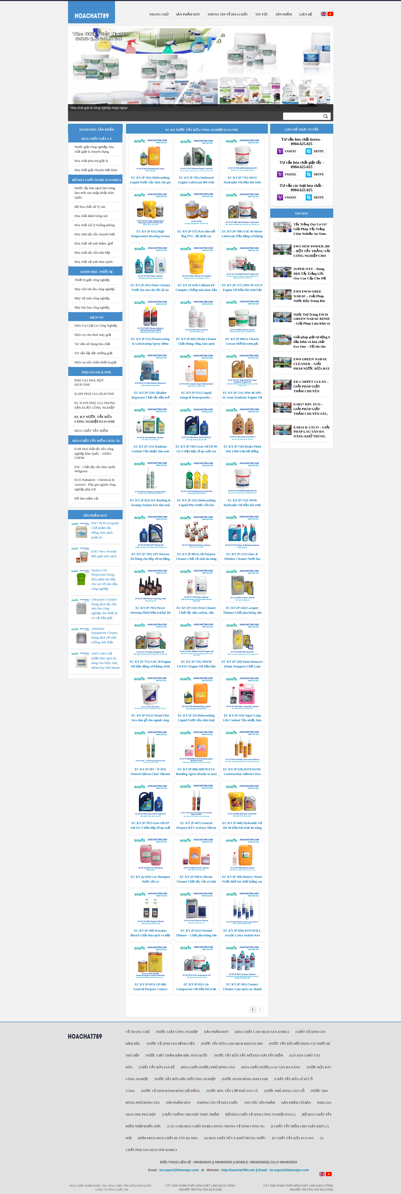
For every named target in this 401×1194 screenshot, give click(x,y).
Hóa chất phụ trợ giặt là (91, 161)
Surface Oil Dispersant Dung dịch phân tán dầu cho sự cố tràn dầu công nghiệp (104, 579)
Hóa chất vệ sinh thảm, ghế (94, 243)
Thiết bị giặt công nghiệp (92, 280)
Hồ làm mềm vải (86, 498)
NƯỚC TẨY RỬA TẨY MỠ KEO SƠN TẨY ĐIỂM (249, 1055)
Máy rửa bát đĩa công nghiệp (95, 289)
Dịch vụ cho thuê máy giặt (93, 335)
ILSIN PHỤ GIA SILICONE (94, 394)
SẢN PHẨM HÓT (217, 1032)
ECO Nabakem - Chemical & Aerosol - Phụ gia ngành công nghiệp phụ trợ (95, 484)
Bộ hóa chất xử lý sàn (90, 207)
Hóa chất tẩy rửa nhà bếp (92, 252)
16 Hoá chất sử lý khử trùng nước (235, 1138)
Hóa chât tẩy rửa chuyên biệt (95, 234)
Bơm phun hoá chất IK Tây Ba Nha (168, 1138)
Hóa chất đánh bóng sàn (91, 216)
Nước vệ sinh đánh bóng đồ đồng (171, 1091)
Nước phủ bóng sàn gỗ (284, 1091)
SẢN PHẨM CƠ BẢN (296, 1103)
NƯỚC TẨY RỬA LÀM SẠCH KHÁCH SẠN (232, 1044)
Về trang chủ (138, 1032)
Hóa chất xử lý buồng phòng (95, 225)
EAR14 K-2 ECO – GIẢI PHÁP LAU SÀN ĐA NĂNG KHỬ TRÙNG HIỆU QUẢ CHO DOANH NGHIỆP (312, 436)
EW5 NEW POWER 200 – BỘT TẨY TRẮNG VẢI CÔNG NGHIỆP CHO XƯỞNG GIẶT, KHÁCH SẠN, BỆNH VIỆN (312, 255)
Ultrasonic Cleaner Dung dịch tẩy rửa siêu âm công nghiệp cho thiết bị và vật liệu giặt (104, 608)
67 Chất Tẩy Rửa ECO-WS (293, 1138)
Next (326, 69)
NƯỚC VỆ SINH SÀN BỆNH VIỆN (171, 1044)
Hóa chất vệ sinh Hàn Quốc (94, 262)
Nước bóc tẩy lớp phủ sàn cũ (232, 1091)
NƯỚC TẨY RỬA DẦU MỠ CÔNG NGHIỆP (185, 1079)
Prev (75, 69)
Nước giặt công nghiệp (177, 1032)
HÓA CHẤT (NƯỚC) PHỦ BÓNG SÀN (208, 1067)
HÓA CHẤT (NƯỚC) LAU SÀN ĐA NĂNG (271, 1067)
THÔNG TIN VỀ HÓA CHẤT (217, 1103)
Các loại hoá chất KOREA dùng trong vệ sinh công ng (216, 1126)
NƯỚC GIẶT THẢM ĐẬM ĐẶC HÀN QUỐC (177, 1055)
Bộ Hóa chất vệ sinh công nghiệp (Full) (260, 1114)
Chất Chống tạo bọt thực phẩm (191, 1114)
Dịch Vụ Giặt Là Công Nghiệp (96, 325)
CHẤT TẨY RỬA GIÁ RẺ (157, 1067)
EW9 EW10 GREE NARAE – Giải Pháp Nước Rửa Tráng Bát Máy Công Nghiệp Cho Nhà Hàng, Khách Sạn (310, 300)
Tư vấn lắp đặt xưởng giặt (94, 353)
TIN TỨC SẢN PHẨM (260, 1103)
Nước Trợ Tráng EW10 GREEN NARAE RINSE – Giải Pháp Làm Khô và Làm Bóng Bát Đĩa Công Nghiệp (312, 323)
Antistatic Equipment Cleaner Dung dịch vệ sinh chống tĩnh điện (104, 635)
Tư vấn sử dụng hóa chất (92, 344)
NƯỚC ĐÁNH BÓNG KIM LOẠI (245, 1079)
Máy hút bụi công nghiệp (92, 307)
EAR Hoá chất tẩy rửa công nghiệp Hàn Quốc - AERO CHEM (94, 453)
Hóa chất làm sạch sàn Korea (262, 1032)
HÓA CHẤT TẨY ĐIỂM (91, 431)
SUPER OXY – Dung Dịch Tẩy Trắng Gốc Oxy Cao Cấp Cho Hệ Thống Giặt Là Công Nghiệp (310, 278)
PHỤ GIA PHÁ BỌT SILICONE (89, 382)
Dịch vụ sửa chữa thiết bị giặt (96, 362)
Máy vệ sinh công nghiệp (92, 298)
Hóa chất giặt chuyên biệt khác (96, 170)
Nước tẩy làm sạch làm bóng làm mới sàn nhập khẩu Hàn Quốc (95, 192)
